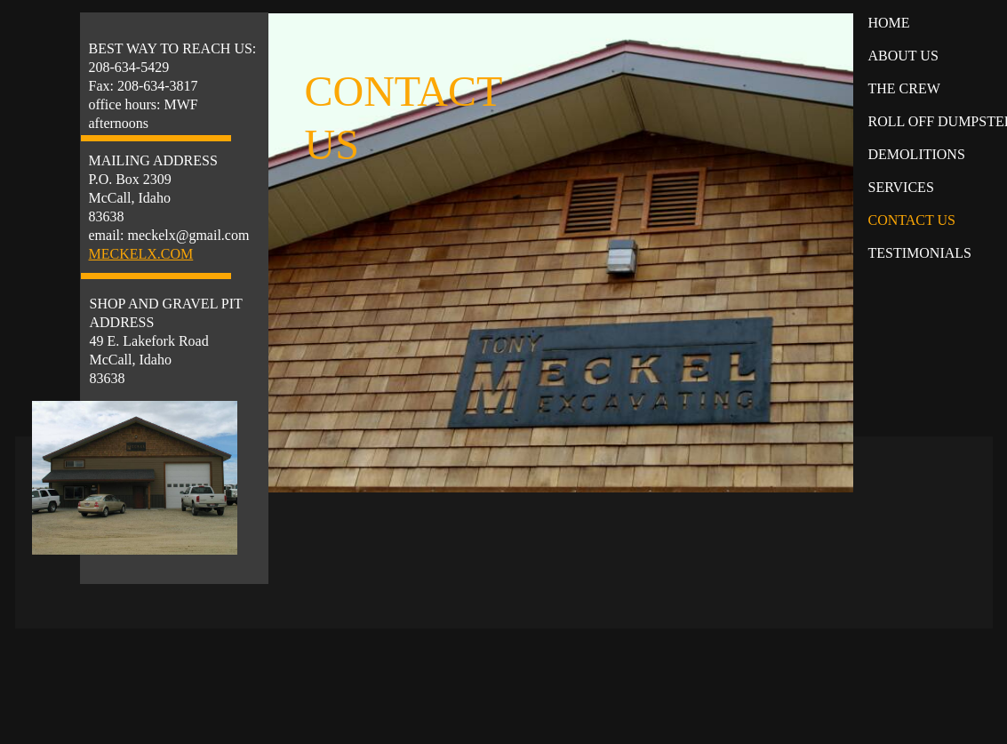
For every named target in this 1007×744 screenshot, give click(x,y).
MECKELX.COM (141, 253)
